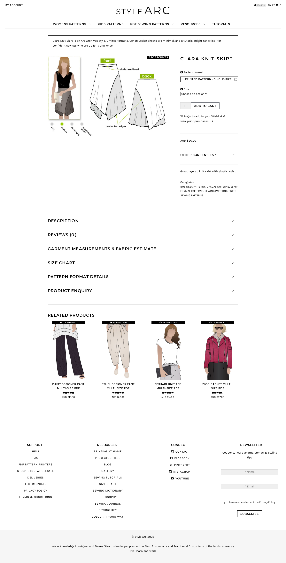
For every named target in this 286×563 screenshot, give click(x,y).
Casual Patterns (218, 186)
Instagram (181, 471)
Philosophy (108, 497)
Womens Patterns (69, 24)
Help (35, 451)
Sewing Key (108, 510)
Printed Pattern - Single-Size (208, 79)
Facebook (182, 458)
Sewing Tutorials (107, 477)
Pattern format (192, 72)
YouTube (182, 478)
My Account (14, 5)
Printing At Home (108, 451)
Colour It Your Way (108, 516)
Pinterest (182, 465)
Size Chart (107, 484)
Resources (190, 24)
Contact (182, 451)
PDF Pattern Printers (36, 464)
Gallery (107, 471)
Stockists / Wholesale (35, 471)
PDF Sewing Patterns (149, 24)
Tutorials (221, 24)
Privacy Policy (35, 490)
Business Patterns (193, 186)
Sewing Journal (107, 503)
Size (184, 89)
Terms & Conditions (35, 497)
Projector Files (107, 458)
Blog (108, 464)
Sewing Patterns (216, 191)
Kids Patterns (111, 24)
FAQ (35, 458)
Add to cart (205, 106)
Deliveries (35, 477)
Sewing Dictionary (108, 490)
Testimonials (35, 484)
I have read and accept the (251, 502)
